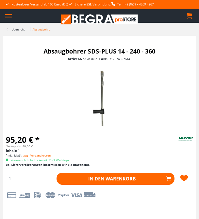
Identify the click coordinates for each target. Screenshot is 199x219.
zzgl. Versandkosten (37, 155)
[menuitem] (8, 16)
